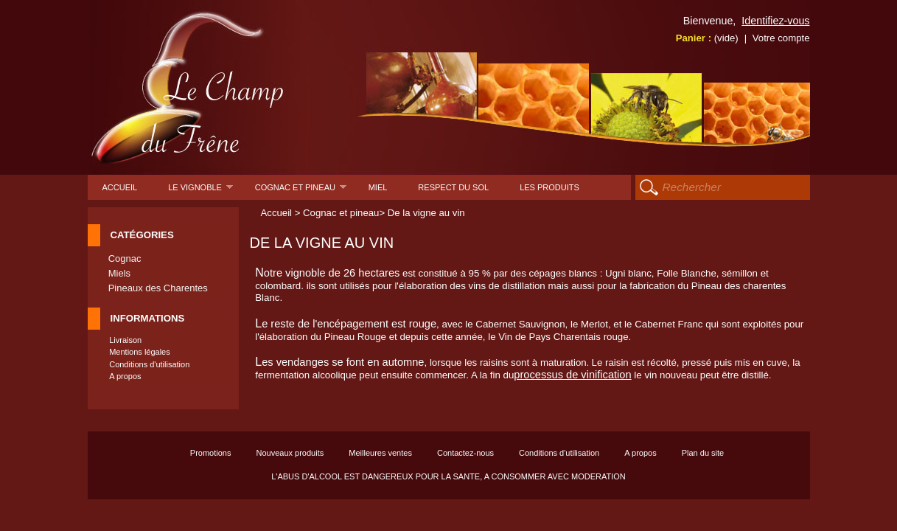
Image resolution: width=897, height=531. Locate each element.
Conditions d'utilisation (149, 364)
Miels (119, 273)
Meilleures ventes (380, 452)
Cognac (125, 258)
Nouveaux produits (290, 452)
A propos (125, 376)
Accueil (120, 187)
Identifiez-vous (775, 21)
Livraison (125, 340)
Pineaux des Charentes (158, 288)
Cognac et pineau (300, 191)
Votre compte (781, 38)
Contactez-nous (465, 452)
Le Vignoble (200, 191)
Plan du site (703, 452)
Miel (378, 187)
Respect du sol (453, 187)
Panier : (707, 38)
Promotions (210, 452)
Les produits (549, 187)
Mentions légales (139, 351)
